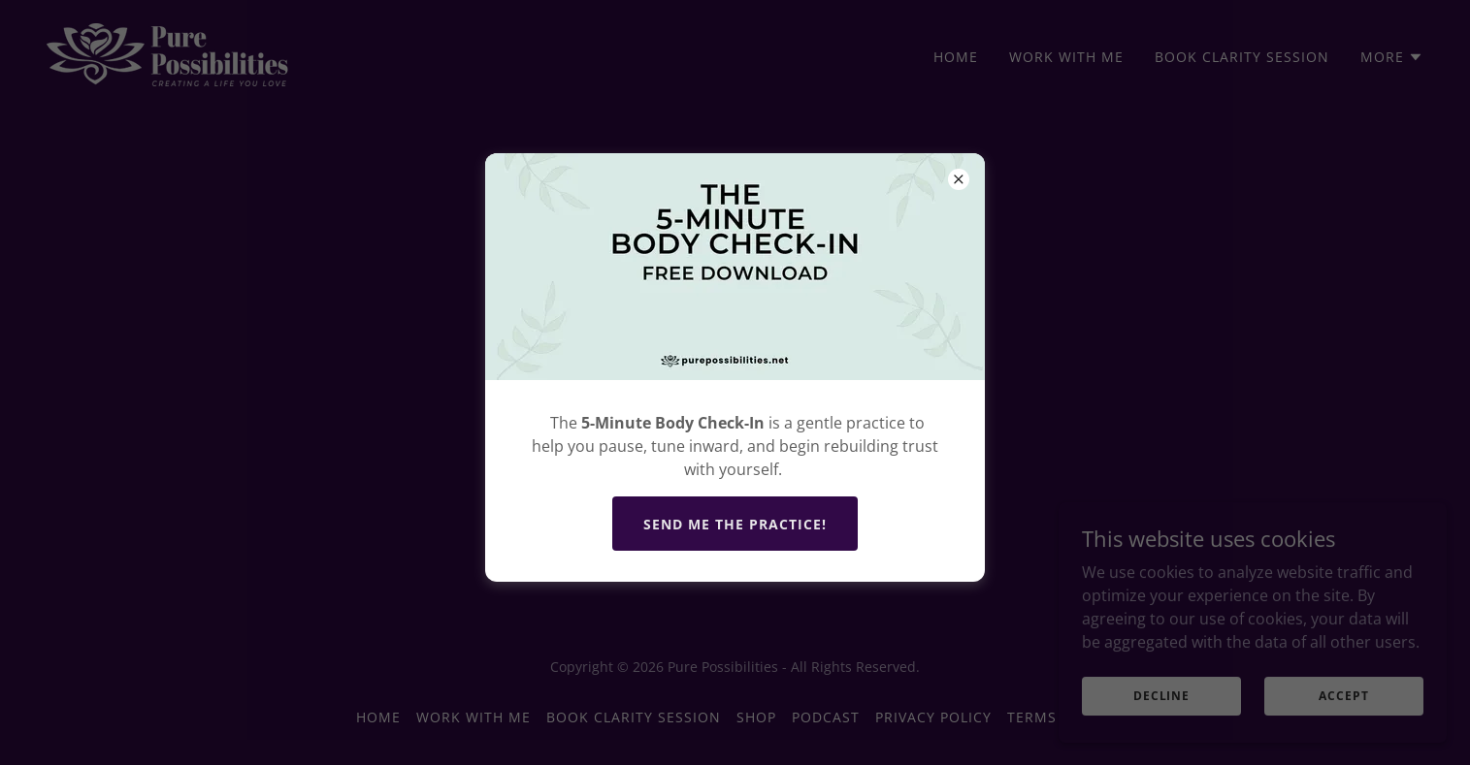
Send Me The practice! (735, 524)
